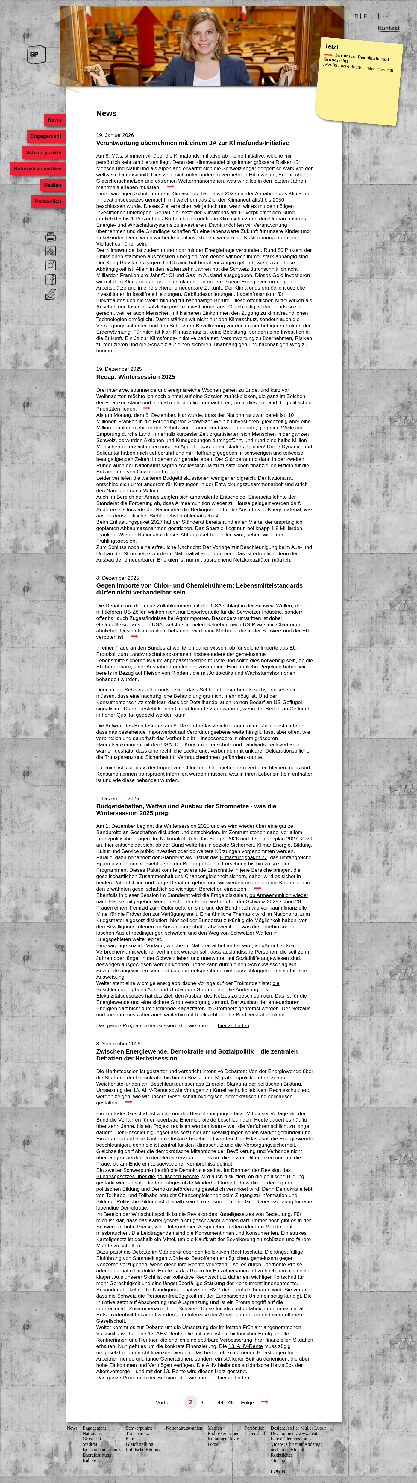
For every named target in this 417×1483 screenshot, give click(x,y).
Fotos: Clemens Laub (291, 1438)
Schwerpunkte (43, 152)
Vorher (163, 1402)
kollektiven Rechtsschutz (233, 1252)
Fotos (212, 1444)
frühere (89, 1460)
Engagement (45, 136)
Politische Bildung (143, 1449)
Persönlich (48, 201)
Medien (52, 185)
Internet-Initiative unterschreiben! (363, 68)
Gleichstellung (139, 1444)
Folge (247, 1402)
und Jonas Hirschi (287, 1449)
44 (220, 1402)
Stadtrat (90, 1444)
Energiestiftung (97, 1455)
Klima (132, 1438)
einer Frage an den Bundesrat (136, 648)
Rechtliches (281, 1455)
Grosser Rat (94, 1438)
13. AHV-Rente (245, 1346)
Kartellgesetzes (236, 1214)
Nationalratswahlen (37, 169)
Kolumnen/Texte (223, 1438)
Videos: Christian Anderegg (297, 1444)
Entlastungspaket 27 (243, 857)
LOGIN (278, 1471)
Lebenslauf (255, 1433)
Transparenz (137, 1433)
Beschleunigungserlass (216, 1113)
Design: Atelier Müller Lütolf (298, 1428)
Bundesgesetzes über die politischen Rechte (147, 1176)
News (54, 120)
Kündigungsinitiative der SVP (186, 1290)
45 (231, 1402)
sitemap (278, 1460)
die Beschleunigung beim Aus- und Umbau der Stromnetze (188, 986)
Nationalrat (93, 1433)
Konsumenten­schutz (102, 1449)
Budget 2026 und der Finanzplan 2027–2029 (261, 839)
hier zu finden (233, 1025)
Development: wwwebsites (296, 1433)
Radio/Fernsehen (223, 1433)
